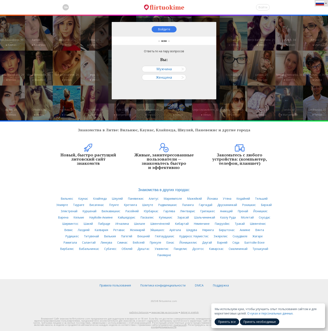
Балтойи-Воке (254, 242)
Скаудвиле (240, 236)
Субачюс (110, 249)
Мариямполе (173, 199)
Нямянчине (202, 224)
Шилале (139, 224)
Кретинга (130, 205)
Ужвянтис (162, 249)
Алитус (154, 199)
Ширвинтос (70, 224)
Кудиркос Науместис (194, 236)
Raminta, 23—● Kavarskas (39, 42)
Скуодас (264, 217)
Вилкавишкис (110, 211)
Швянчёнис (258, 224)
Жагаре (257, 236)
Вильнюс (67, 199)
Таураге (78, 205)
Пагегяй (126, 236)
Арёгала (175, 230)
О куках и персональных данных (270, 313)
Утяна (227, 199)
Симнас (122, 242)
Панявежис (136, 199)
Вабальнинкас (89, 249)
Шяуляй (117, 199)
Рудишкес (72, 236)
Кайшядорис (126, 217)
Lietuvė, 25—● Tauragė (261, 77)
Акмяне (245, 230)
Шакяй (88, 224)
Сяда (235, 242)
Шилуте (147, 205)
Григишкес (207, 211)
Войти (262, 7)
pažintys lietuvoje (139, 312)
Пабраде (104, 224)
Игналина (122, 224)
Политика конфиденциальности (163, 285)
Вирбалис (67, 249)
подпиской (179, 324)
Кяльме (78, 217)
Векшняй (143, 236)
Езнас (170, 242)
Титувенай (91, 236)
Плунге (114, 205)
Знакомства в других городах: (164, 190)
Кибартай (182, 224)
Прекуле (155, 242)
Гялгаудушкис (164, 236)
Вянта (259, 230)
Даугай (207, 242)
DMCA (199, 285)
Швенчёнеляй (160, 224)
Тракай (240, 224)
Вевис (68, 230)
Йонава (212, 199)
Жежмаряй (137, 230)
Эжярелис (221, 236)
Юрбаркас (151, 211)
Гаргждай (205, 205)
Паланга (188, 205)
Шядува (191, 230)
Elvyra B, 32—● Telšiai (261, 112)
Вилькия (110, 236)
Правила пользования (115, 285)
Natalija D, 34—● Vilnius (233, 77)
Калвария (101, 230)
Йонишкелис (188, 242)
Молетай (247, 217)
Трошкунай (260, 249)
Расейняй (132, 211)
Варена (63, 217)
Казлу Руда (228, 217)
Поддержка (221, 285)
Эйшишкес (157, 230)
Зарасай (183, 217)
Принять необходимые (259, 322)
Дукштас (143, 249)
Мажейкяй (194, 199)
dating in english (190, 312)
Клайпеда (100, 199)
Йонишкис (260, 211)
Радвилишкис (167, 205)
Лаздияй (84, 230)
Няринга (208, 230)
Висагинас (96, 205)
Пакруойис (222, 224)
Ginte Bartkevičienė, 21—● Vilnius (261, 42)
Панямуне (164, 255)
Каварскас (216, 249)
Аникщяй (226, 211)
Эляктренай (69, 211)
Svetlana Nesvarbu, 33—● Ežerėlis (289, 77)
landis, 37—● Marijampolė (289, 112)
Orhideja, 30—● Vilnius (39, 112)
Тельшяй (261, 199)
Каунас (83, 199)
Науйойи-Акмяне (101, 217)
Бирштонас (227, 230)
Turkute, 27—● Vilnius (233, 42)
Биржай (266, 205)
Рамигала (70, 242)
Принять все (227, 322)
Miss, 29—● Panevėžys (94, 42)
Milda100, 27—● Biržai (66, 42)
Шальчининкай (204, 217)
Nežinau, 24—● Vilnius (67, 112)
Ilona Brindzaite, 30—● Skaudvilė (38, 77)
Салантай (89, 242)
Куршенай (89, 211)
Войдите (164, 29)
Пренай (243, 211)
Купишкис (165, 217)
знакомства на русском (164, 312)
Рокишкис (249, 205)
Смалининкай (238, 249)
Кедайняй (243, 199)
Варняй (222, 242)
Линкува (106, 242)
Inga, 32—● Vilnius (94, 77)
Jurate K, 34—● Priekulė (289, 42)
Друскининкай (227, 205)
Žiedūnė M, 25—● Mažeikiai (94, 112)
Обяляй (127, 249)
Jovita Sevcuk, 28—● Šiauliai (233, 112)
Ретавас (119, 230)
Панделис (180, 249)
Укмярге (62, 205)
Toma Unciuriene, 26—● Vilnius (66, 77)
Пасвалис (147, 217)
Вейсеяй (139, 242)
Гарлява (169, 211)
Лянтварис (187, 211)
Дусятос (198, 249)
